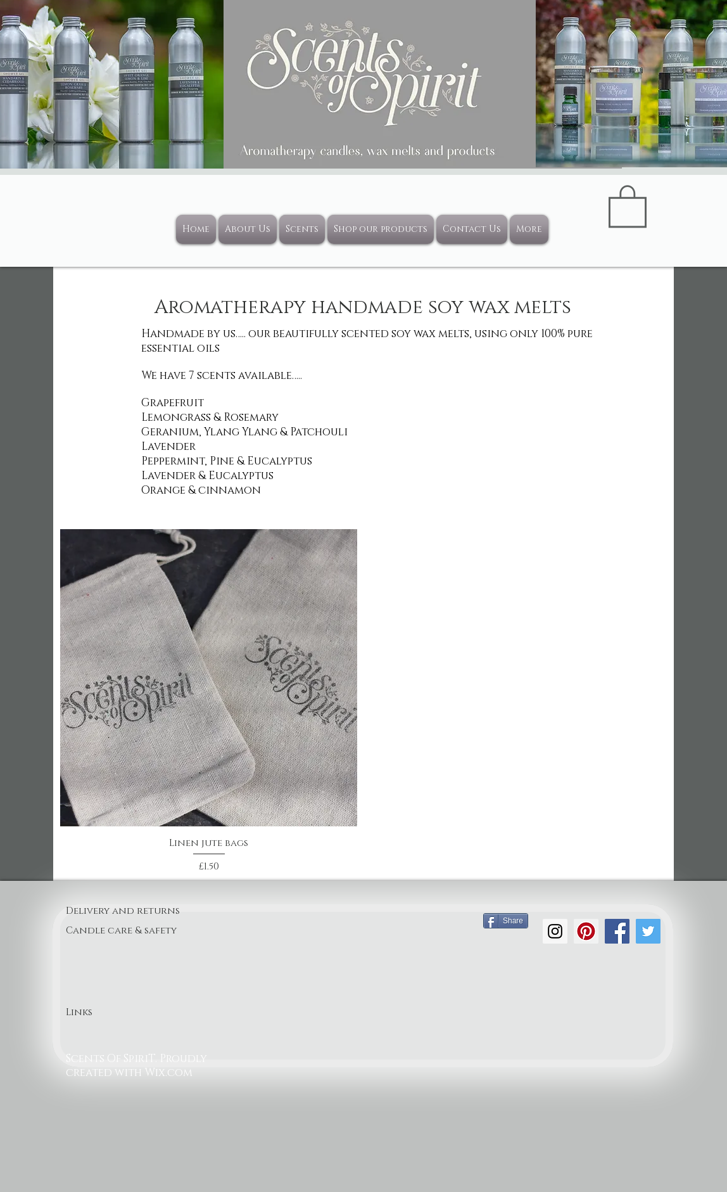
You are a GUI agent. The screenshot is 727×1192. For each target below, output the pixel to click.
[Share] (505, 920)
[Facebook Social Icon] (617, 931)
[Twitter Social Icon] (648, 931)
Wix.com (168, 1072)
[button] (628, 205)
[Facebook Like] (507, 991)
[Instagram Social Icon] (555, 931)
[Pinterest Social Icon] (586, 931)
